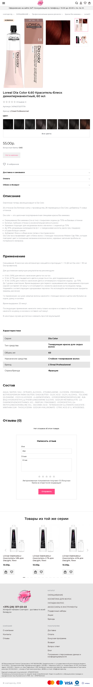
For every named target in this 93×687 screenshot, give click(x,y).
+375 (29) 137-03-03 (15, 606)
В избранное (13, 164)
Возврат (51, 642)
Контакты (7, 634)
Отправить (47, 491)
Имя (23, 446)
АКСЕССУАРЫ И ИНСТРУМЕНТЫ (62, 607)
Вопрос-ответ (54, 646)
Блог (50, 650)
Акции (50, 615)
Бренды (51, 619)
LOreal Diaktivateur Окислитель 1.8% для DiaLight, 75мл (13, 558)
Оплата (51, 634)
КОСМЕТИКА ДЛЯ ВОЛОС (59, 599)
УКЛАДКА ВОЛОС (56, 603)
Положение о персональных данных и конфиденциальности (64, 655)
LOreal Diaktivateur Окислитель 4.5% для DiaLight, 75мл (72, 558)
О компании (8, 630)
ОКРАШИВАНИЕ (55, 595)
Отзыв (24, 456)
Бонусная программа (57, 638)
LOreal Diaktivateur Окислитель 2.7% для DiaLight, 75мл (43, 558)
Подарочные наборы (57, 611)
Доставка (52, 630)
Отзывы (6, 638)
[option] (38, 53)
